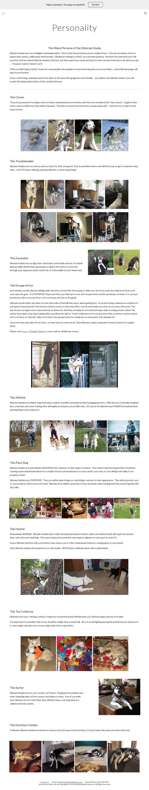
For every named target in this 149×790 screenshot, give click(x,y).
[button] (3, 13)
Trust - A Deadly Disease (33, 331)
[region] (74, 4)
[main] (74, 27)
